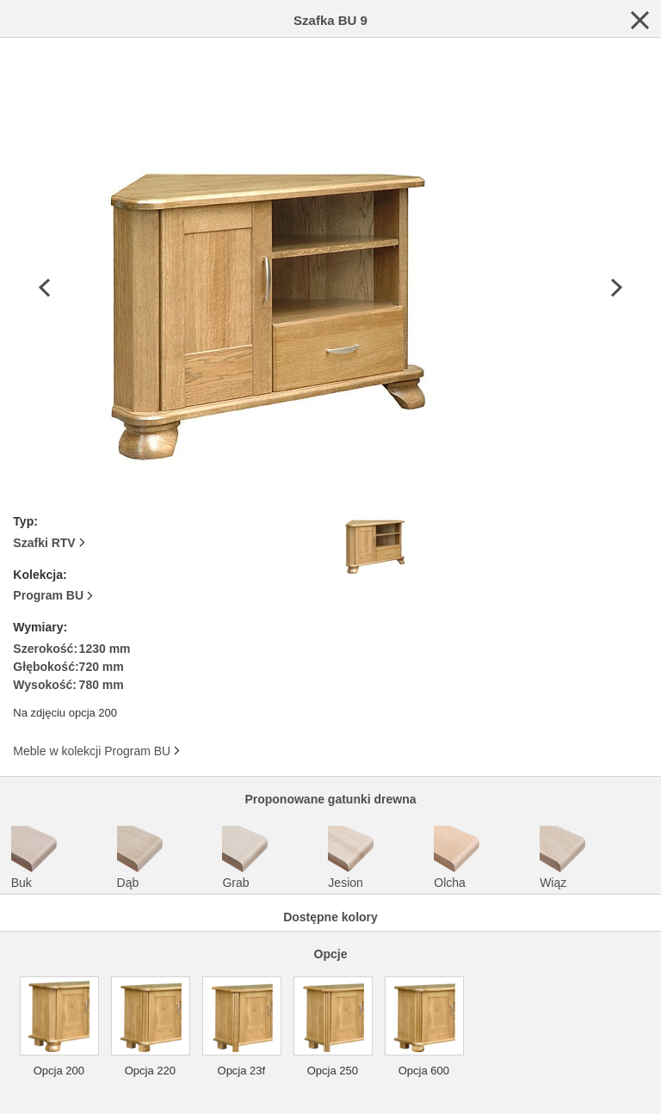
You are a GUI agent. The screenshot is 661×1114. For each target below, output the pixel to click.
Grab (246, 857)
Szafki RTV (44, 543)
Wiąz (564, 857)
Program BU (48, 595)
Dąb (141, 857)
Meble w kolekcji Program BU (91, 751)
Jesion (352, 857)
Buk (35, 857)
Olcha (458, 857)
